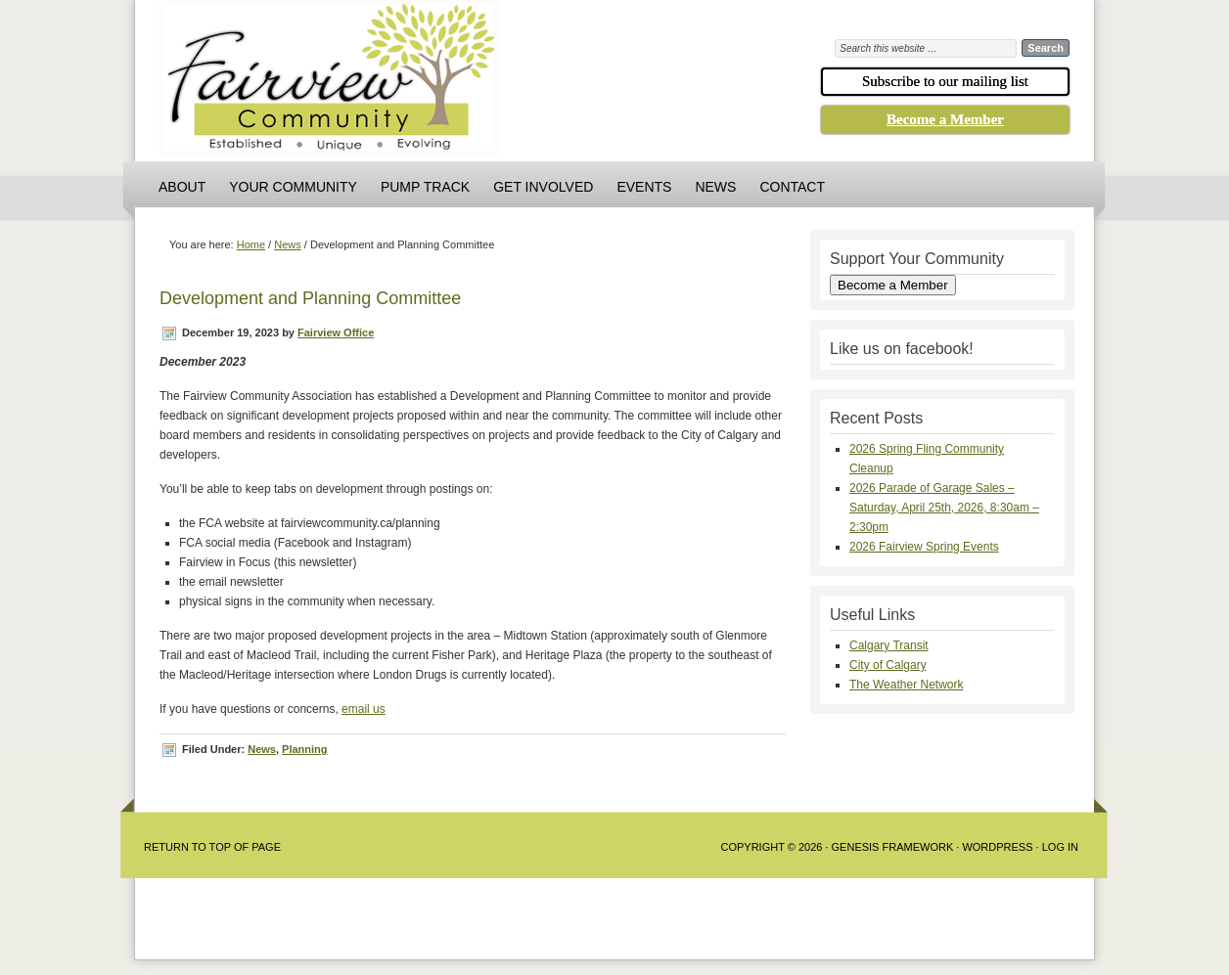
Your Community (293, 187)
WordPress (997, 847)
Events (643, 187)
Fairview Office (335, 332)
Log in (1060, 847)
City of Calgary (888, 665)
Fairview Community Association (438, 83)
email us (363, 709)
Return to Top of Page (212, 847)
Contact (792, 187)
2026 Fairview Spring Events (924, 547)
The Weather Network (906, 684)
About (182, 187)
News (715, 187)
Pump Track (425, 187)
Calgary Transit (889, 645)
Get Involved (543, 187)
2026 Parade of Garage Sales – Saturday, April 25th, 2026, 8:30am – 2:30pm (944, 507)
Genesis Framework (893, 847)
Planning (304, 749)
